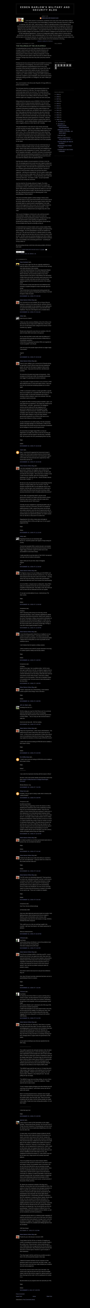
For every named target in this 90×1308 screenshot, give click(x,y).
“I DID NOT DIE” (61, 135)
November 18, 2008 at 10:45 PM (30, 833)
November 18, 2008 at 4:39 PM (30, 683)
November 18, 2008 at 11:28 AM (30, 566)
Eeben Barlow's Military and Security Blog (45, 8)
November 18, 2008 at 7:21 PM (30, 787)
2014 (57, 105)
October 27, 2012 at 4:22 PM (29, 1230)
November (60, 123)
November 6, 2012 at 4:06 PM (30, 1290)
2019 (57, 94)
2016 (57, 101)
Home (34, 1296)
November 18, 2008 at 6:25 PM (30, 724)
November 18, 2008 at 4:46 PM (30, 701)
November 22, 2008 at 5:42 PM (30, 948)
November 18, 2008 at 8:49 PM (30, 797)
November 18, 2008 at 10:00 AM (30, 357)
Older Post (49, 1296)
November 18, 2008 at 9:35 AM (30, 296)
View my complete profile (45, 41)
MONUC (32, 253)
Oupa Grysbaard (24, 262)
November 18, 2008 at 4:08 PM (30, 660)
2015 (57, 103)
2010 (57, 115)
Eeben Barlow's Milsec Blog (50, 18)
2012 (57, 110)
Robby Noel (23, 791)
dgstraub (22, 1120)
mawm (21, 450)
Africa (22, 253)
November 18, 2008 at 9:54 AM (30, 312)
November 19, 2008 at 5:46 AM (30, 871)
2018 (57, 96)
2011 (57, 112)
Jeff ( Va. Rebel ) (24, 705)
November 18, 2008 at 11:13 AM (30, 532)
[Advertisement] (63, 79)
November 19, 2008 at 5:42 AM (30, 851)
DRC (26, 253)
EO (28, 253)
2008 (57, 119)
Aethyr (21, 316)
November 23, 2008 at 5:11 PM (30, 1018)
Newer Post (19, 1296)
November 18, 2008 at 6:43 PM (30, 753)
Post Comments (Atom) (29, 1299)
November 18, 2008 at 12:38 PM (30, 627)
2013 (57, 108)
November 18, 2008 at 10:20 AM (30, 446)
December (60, 121)
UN (35, 253)
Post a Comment (20, 1294)
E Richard (22, 938)
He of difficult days (24, 757)
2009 (57, 117)
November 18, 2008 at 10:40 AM (30, 462)
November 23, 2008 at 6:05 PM (30, 1116)
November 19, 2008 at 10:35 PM (30, 934)
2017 (57, 99)
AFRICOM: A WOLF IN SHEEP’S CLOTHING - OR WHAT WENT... (65, 131)
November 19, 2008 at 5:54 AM (30, 899)
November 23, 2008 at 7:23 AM (30, 987)
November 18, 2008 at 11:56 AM (30, 604)
